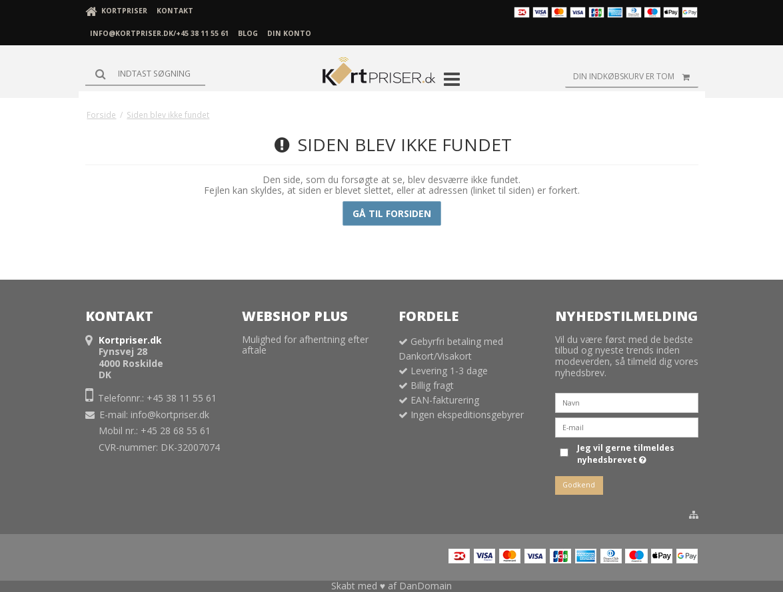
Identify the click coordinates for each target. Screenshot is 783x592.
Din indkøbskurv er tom (635, 77)
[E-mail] (626, 426)
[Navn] (626, 402)
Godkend (578, 484)
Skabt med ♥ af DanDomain (391, 585)
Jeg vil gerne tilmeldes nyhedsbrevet (624, 453)
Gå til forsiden (392, 213)
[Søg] (145, 74)
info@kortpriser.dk (170, 414)
